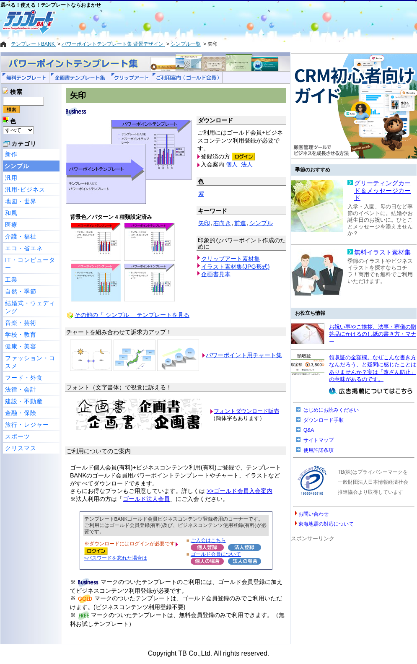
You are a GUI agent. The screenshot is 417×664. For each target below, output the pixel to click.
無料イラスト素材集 (382, 252)
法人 (247, 164)
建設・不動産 (24, 401)
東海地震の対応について (326, 524)
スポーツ (17, 436)
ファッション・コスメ (30, 362)
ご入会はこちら (208, 540)
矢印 (204, 223)
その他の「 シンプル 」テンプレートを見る (132, 314)
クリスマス (20, 448)
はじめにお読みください (331, 410)
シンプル (16, 166)
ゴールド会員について (216, 554)
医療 (11, 224)
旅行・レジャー (27, 424)
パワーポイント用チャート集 (244, 355)
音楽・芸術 (20, 322)
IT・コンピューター (30, 264)
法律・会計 (20, 389)
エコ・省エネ (24, 248)
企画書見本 (216, 274)
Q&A (308, 430)
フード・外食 (24, 377)
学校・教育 (20, 334)
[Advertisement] (178, 21)
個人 (232, 164)
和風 (11, 213)
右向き (222, 223)
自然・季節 (20, 291)
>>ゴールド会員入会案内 (239, 491)
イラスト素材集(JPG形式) (235, 266)
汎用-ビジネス (25, 189)
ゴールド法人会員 (146, 498)
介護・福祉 (20, 236)
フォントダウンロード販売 (246, 411)
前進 (240, 223)
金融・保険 (20, 413)
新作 (11, 154)
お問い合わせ (313, 514)
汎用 (11, 177)
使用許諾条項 (318, 450)
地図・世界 (20, 201)
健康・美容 (20, 346)
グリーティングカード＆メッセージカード (382, 190)
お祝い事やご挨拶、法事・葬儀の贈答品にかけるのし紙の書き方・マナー (372, 334)
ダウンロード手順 (323, 420)
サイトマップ (318, 440)
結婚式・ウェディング (30, 307)
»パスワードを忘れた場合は (115, 557)
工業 (11, 279)
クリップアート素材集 (230, 258)
